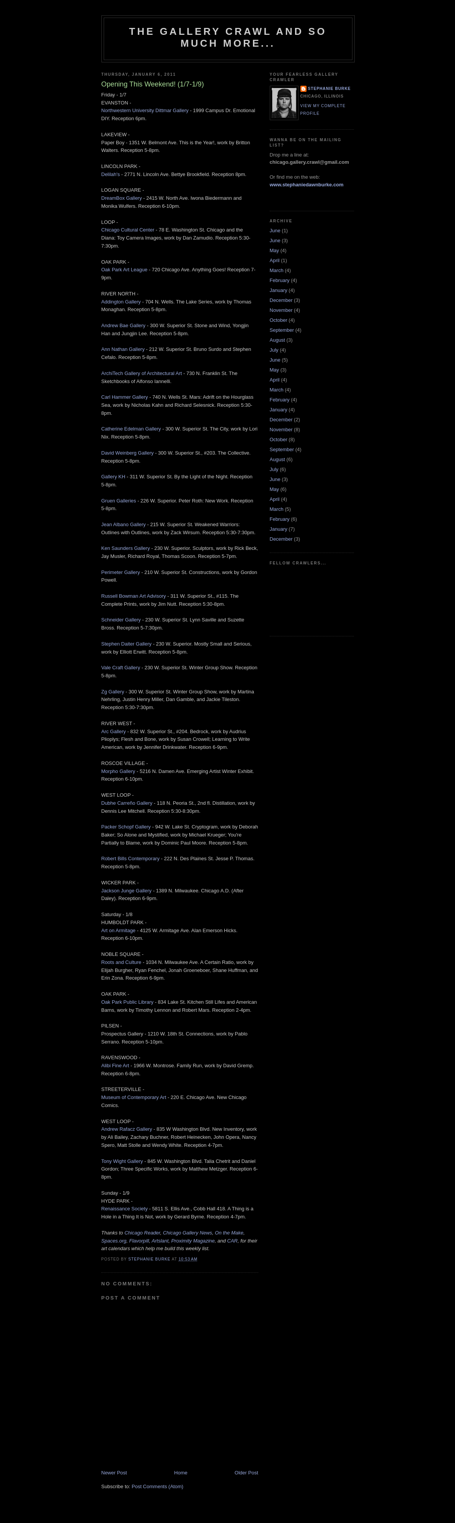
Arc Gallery (113, 731)
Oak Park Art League (124, 269)
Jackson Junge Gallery (126, 891)
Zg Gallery (112, 692)
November (281, 310)
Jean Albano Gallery (123, 524)
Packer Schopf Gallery (126, 827)
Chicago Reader (142, 1233)
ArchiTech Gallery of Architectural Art (141, 373)
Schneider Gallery (121, 620)
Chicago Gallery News (187, 1233)
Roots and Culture (121, 962)
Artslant (160, 1241)
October (278, 320)
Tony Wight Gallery (122, 1161)
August (277, 340)
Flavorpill (139, 1241)
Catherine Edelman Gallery (131, 429)
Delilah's (110, 174)
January (278, 290)
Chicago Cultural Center (128, 230)
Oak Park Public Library (127, 1002)
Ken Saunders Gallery (125, 548)
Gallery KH (113, 476)
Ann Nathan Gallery (123, 349)
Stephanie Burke (329, 88)
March (277, 270)
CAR (232, 1241)
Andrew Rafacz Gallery (126, 1129)
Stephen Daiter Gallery (126, 644)
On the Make (229, 1233)
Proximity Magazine (193, 1241)
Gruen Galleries (118, 501)
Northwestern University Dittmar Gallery (145, 110)
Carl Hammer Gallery (124, 397)
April (275, 260)
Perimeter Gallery (120, 572)
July (274, 350)
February (280, 280)
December (281, 300)
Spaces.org (114, 1241)
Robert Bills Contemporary (130, 858)
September (282, 330)
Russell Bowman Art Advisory (133, 596)
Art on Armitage (118, 930)
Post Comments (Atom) (157, 1486)
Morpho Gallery (118, 771)
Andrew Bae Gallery (123, 325)
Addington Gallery (121, 302)
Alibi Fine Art (115, 1065)
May (274, 250)
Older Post (246, 1473)
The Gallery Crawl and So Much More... (227, 37)
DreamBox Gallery (121, 198)
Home (181, 1473)
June (275, 230)
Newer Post (114, 1473)
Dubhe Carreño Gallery (127, 803)
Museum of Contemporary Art (133, 1097)
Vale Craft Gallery (120, 667)
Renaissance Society (124, 1209)
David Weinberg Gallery (127, 453)
